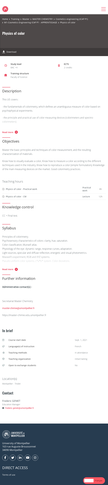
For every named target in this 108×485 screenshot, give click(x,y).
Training (15, 19)
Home (5, 19)
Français (98, 480)
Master (25, 19)
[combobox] (89, 480)
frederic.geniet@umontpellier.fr (19, 408)
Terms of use (8, 474)
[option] (99, 480)
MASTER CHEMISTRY (42, 19)
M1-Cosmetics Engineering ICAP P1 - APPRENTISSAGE (30, 22)
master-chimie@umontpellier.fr (18, 308)
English (89, 480)
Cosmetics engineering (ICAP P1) (72, 19)
